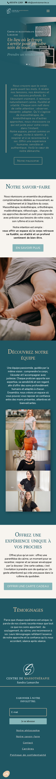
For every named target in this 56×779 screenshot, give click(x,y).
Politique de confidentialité (28, 755)
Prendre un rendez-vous (25, 54)
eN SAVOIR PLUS (28, 248)
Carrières (28, 748)
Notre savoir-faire (28, 736)
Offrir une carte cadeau (28, 586)
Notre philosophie (28, 161)
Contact (28, 742)
